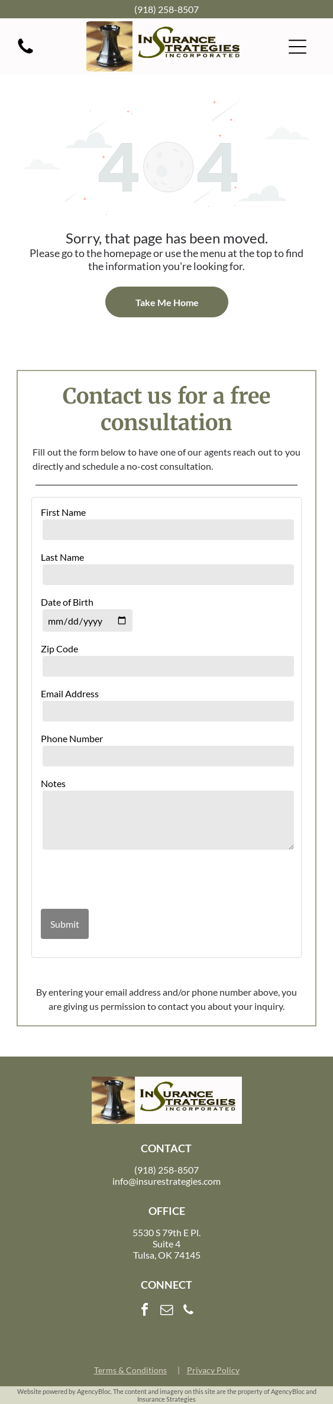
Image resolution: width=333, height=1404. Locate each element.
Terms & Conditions (130, 1370)
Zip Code (59, 648)
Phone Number (72, 738)
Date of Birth (67, 601)
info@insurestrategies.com (166, 1181)
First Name (63, 512)
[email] (166, 1311)
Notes (53, 783)
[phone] (188, 1311)
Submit (64, 924)
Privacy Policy (213, 1370)
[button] (297, 47)
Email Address (70, 693)
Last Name (62, 557)
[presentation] (110, 880)
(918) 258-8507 (166, 9)
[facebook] (144, 1311)
